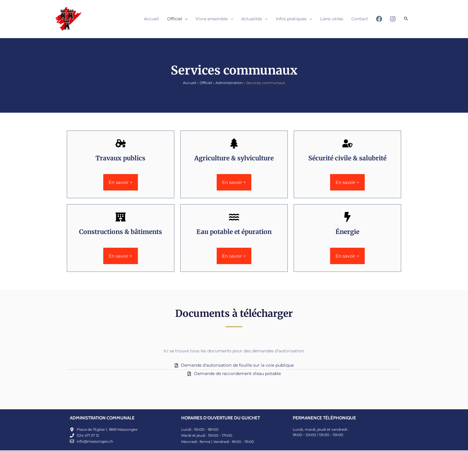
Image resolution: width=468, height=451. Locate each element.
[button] (406, 19)
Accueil (189, 83)
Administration (229, 83)
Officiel (206, 83)
